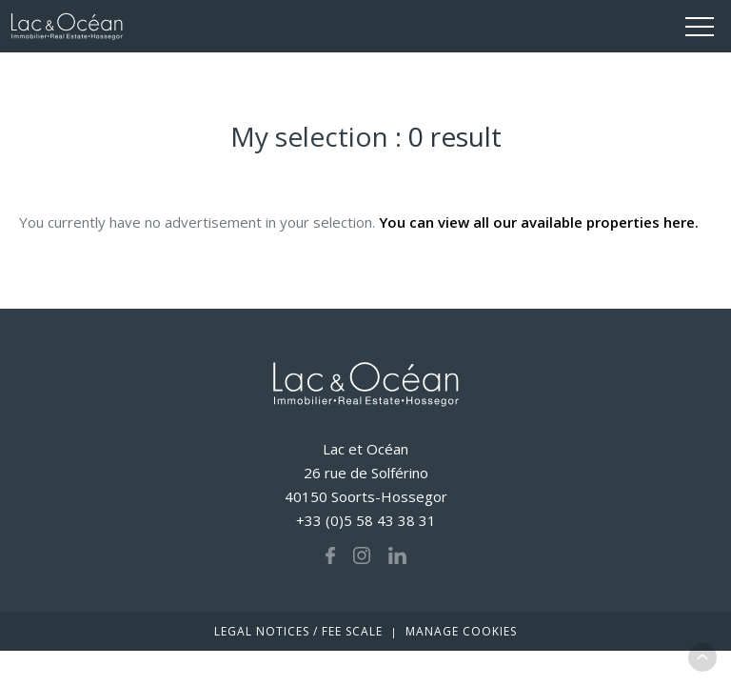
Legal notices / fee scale (298, 631)
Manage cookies (461, 631)
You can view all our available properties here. (539, 222)
